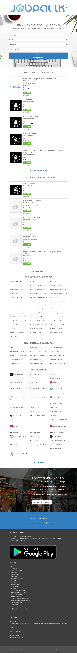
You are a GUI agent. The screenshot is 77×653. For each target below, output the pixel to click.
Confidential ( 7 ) (34, 382)
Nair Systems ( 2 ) (54, 415)
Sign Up (13, 580)
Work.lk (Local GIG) (17, 596)
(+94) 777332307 (15, 631)
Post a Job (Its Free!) (41, 502)
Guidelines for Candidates (19, 592)
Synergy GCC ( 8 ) (16, 382)
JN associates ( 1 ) (34, 440)
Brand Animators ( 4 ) (56, 388)
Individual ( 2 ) (33, 411)
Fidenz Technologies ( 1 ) (57, 436)
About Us (14, 569)
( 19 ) (58, 285)
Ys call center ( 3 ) (34, 407)
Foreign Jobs (15, 574)
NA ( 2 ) (32, 426)
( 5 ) (15, 309)
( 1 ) (38, 351)
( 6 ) (56, 305)
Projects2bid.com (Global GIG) (20, 598)
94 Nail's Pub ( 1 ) (34, 436)
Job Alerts (14, 582)
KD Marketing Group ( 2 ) (57, 411)
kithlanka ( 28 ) (35, 374)
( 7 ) (58, 301)
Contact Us (14, 604)
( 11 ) (58, 293)
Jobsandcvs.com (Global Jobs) (20, 600)
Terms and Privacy (16, 594)
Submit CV (14, 576)
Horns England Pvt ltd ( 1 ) (38, 445)
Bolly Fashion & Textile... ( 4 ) (57, 393)
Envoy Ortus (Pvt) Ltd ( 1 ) (18, 436)
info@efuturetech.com (17, 637)
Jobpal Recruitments (17, 578)
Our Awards (14, 588)
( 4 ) (38, 313)
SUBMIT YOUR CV (38, 58)
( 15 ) (13, 293)
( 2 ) (38, 328)
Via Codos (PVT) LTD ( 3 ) (56, 403)
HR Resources (15, 584)
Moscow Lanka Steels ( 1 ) (56, 448)
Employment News (17, 602)
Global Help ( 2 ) (54, 407)
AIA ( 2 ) (13, 426)
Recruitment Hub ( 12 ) (55, 378)
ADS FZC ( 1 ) (13, 444)
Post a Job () (16, 571)
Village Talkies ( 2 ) (16, 416)
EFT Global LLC (44, 649)
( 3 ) (36, 317)
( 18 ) (58, 289)
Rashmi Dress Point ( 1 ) (56, 444)
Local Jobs (14, 572)
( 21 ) (33, 281)
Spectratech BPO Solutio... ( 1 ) (57, 440)
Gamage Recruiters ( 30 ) (17, 374)
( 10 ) (16, 297)
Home (12, 567)
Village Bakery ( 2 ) (36, 432)
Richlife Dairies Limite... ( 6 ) (17, 388)
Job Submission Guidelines (19, 590)
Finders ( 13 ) (53, 374)
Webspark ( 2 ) (15, 432)
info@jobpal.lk (14, 635)
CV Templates (15, 586)
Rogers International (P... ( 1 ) (58, 432)
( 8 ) (53, 297)
